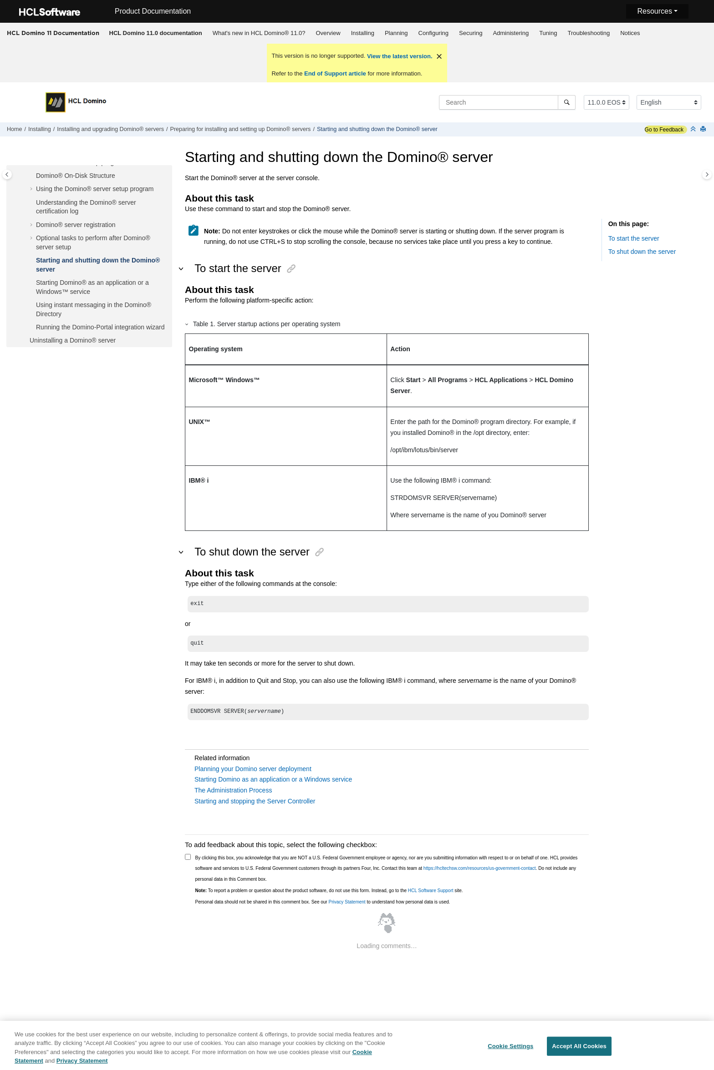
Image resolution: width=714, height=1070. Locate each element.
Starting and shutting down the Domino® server (377, 129)
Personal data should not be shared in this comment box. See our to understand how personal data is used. (322, 901)
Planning (396, 33)
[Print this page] (704, 129)
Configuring (433, 33)
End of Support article (334, 73)
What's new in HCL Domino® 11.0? (259, 33)
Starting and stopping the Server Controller (254, 801)
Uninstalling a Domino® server (73, 340)
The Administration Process (233, 790)
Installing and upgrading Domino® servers (110, 129)
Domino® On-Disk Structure (75, 175)
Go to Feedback (664, 129)
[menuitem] (155, 33)
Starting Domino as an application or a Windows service (273, 779)
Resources (654, 11)
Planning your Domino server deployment (252, 768)
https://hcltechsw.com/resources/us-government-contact (479, 868)
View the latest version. (398, 56)
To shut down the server (642, 251)
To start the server (633, 238)
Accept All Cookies (579, 1049)
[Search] (567, 102)
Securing (470, 33)
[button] (32, 176)
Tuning (548, 33)
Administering (511, 33)
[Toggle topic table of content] (707, 174)
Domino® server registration (76, 224)
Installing (362, 33)
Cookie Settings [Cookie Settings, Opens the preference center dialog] (510, 1049)
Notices (630, 33)
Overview (328, 33)
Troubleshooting (588, 33)
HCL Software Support (431, 890)
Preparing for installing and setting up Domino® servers (240, 129)
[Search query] (507, 102)
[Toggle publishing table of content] (7, 174)
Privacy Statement (346, 901)
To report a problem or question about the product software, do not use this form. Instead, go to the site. (329, 890)
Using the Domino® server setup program (95, 188)
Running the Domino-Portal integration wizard (100, 327)
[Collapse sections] (694, 129)
